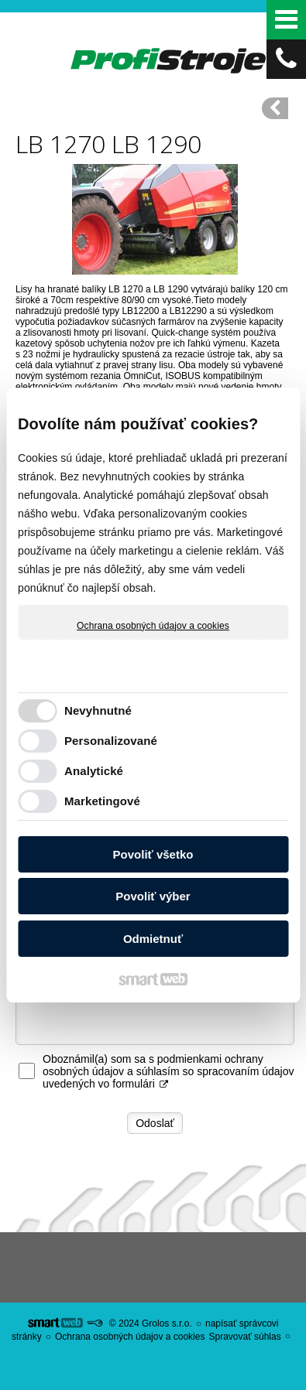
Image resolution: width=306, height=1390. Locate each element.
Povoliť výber (152, 896)
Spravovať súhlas (244, 1336)
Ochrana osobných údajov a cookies (153, 625)
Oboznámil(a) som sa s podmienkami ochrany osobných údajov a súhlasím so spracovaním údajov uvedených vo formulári (168, 1071)
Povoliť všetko (153, 854)
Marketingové (102, 801)
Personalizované (110, 740)
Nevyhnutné (98, 710)
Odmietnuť (153, 938)
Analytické (93, 770)
